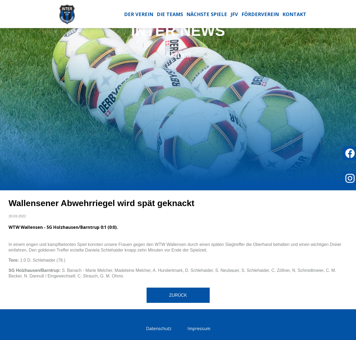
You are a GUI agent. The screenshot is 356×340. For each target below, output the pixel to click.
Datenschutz (158, 328)
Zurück (178, 295)
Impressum (198, 328)
